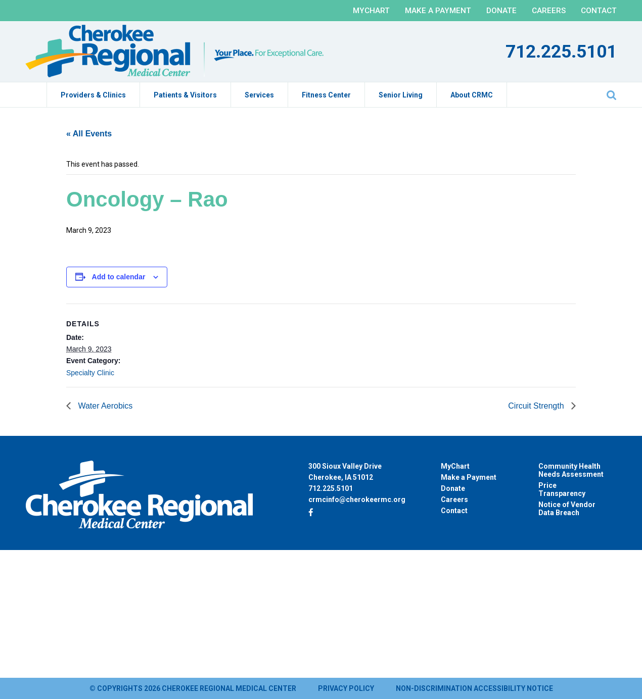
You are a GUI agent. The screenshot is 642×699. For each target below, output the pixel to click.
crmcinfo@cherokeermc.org (356, 499)
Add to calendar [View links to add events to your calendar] (119, 277)
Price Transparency (561, 489)
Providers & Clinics (93, 95)
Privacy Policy (346, 688)
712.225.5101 (561, 51)
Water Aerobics (104, 406)
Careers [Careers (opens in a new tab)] (454, 499)
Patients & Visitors (185, 95)
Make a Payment (438, 10)
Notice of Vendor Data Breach (566, 509)
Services (259, 95)
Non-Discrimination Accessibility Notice (474, 688)
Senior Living (401, 95)
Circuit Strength (537, 406)
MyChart (371, 10)
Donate (501, 10)
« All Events (89, 133)
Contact (599, 10)
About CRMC (471, 95)
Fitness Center (326, 95)
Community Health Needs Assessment (571, 470)
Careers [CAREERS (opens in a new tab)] (549, 10)
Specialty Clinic (90, 373)
